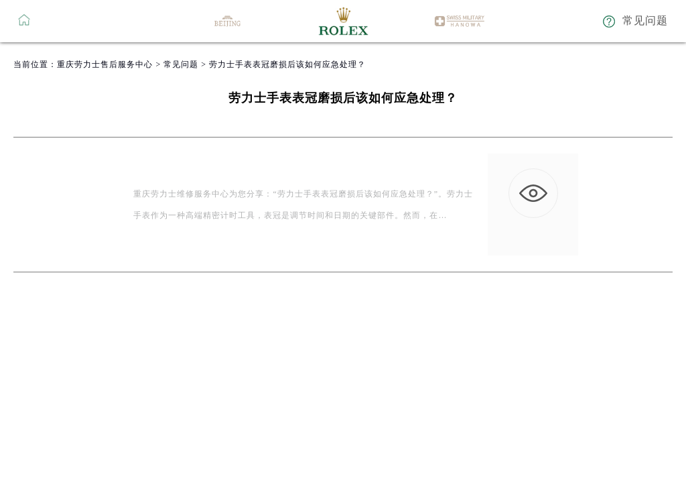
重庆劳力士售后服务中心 (105, 64)
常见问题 (180, 64)
